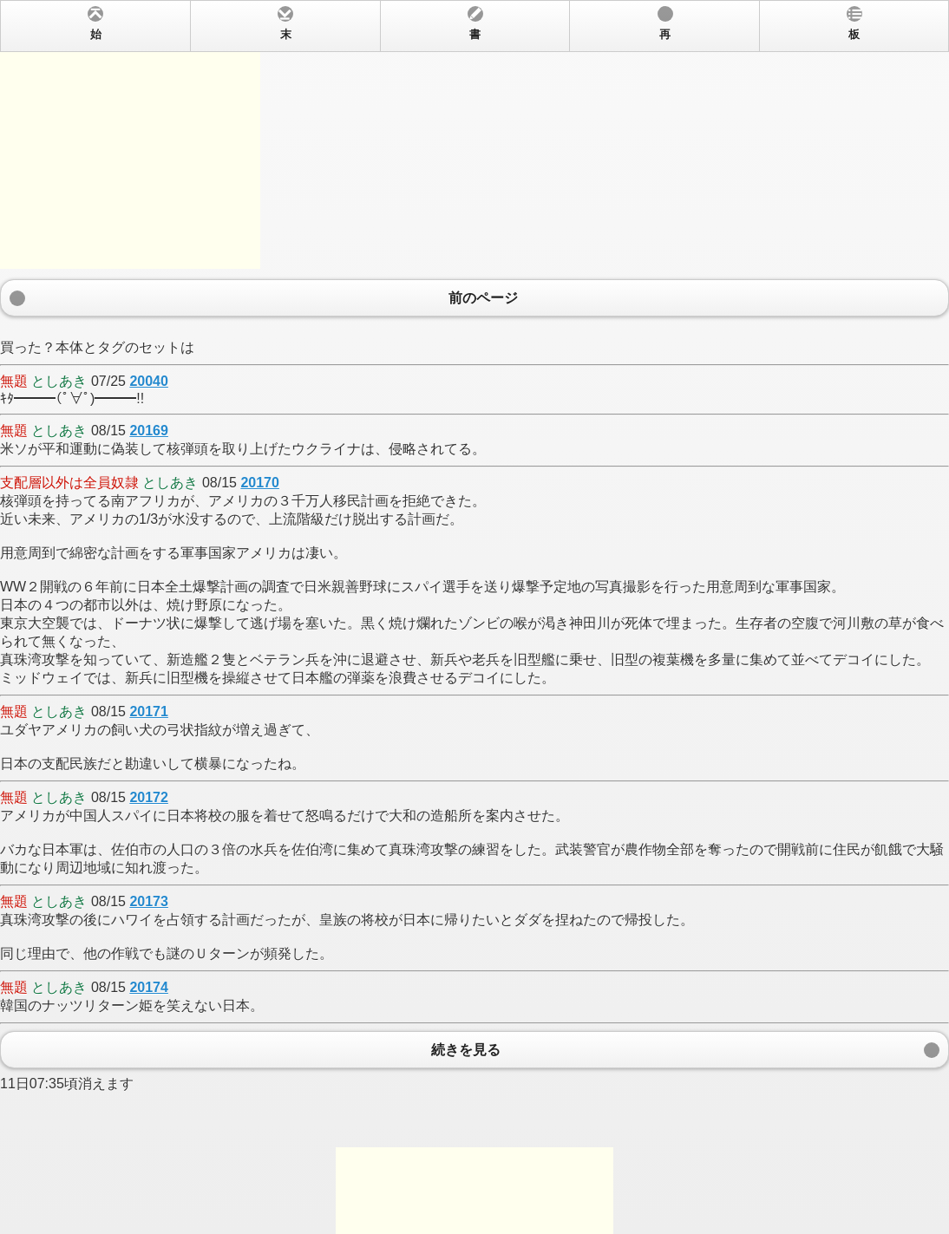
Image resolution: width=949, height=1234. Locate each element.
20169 (148, 430)
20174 (148, 987)
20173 (148, 901)
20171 (148, 711)
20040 (148, 381)
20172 (148, 797)
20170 (259, 482)
